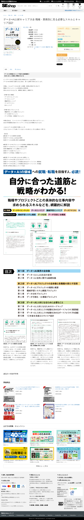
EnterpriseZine (20, 515)
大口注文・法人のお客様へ (65, 477)
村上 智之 (26, 27)
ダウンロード (73, 5)
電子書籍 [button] (14, 10)
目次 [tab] (11, 69)
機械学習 (48, 47)
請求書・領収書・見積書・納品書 (38, 505)
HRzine (65, 515)
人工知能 (36, 47)
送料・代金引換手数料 (7, 474)
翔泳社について (60, 494)
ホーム (4, 15)
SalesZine (49, 515)
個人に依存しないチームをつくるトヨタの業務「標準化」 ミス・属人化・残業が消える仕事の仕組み (27, 406)
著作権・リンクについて (62, 492)
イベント (80, 515)
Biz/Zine (34, 515)
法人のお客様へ (56, 1)
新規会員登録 (69, 1)
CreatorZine (58, 515)
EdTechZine (42, 515)
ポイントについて (62, 474)
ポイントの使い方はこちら (64, 36)
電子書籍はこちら (68, 49)
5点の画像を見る (7, 54)
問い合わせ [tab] (18, 69)
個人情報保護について (61, 491)
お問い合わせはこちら (63, 480)
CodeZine (3, 515)
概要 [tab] (6, 69)
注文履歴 (68, 5)
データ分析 (42, 47)
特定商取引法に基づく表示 (62, 489)
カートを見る (79, 5)
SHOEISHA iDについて (62, 496)
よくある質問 (44, 1)
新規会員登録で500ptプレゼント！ (74, 10)
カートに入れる (68, 45)
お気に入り (63, 5)
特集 (24, 10)
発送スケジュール (34, 474)
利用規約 (59, 487)
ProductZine (73, 515)
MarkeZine (11, 515)
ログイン (79, 1)
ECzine (28, 515)
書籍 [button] (5, 10)
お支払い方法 (5, 480)
